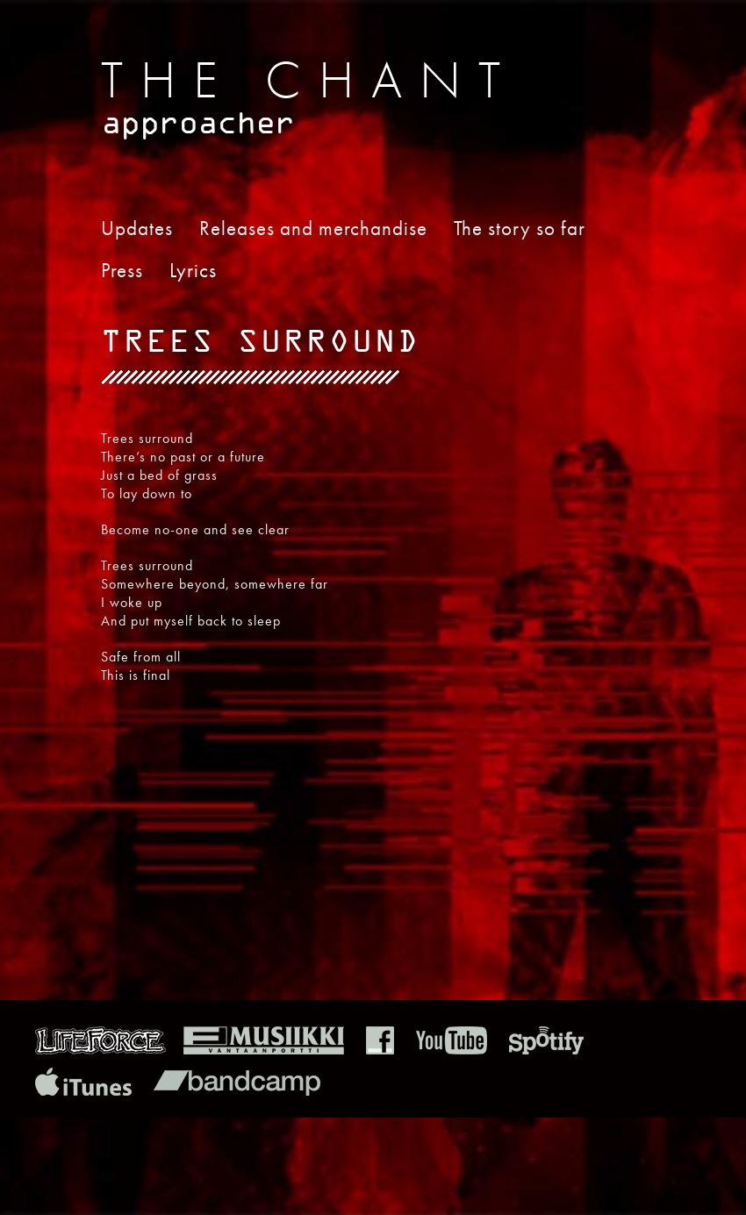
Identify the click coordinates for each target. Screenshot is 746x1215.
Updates (137, 228)
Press (122, 270)
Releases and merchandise (313, 228)
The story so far (519, 228)
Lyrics (193, 270)
